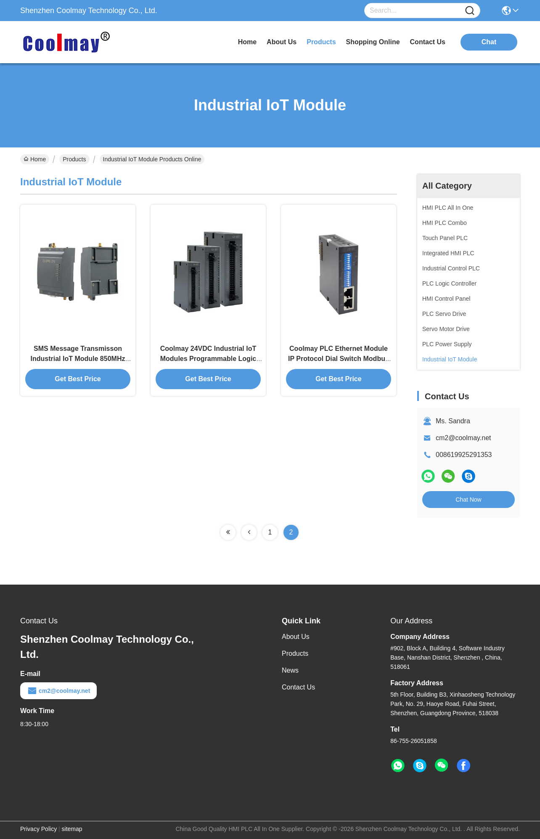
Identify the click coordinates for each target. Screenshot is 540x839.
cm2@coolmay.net (463, 437)
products (321, 41)
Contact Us (298, 687)
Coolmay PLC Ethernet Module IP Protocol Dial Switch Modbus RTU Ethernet (338, 358)
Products (74, 159)
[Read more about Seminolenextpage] (228, 532)
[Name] (470, 10)
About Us (296, 636)
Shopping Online (373, 41)
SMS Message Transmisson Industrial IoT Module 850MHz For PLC (78, 358)
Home (247, 41)
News (290, 670)
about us (281, 41)
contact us (427, 41)
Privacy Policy (38, 829)
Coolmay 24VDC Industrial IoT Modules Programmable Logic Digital (208, 358)
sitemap (72, 829)
